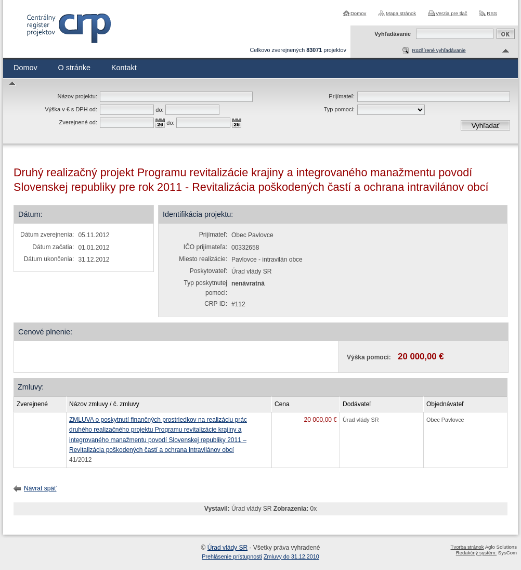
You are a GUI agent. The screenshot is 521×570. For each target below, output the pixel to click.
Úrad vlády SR (227, 547)
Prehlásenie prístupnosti (232, 556)
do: (159, 110)
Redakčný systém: (476, 552)
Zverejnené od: (78, 122)
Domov (358, 13)
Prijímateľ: (342, 96)
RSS (492, 13)
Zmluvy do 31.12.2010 (291, 556)
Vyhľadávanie (392, 34)
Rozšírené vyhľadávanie (438, 50)
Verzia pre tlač (451, 13)
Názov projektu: (77, 96)
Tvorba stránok (467, 547)
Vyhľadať (486, 125)
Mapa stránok (401, 13)
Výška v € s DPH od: (71, 109)
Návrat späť (40, 488)
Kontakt (124, 67)
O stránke (74, 67)
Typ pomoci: (339, 109)
